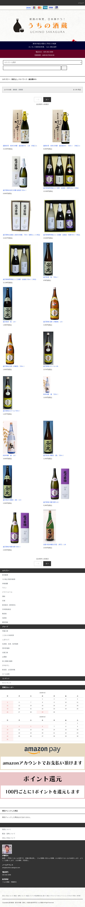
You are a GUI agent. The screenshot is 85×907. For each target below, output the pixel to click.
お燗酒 (4, 657)
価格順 (15, 89)
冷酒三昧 (5, 652)
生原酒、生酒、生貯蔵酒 (10, 644)
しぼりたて (5, 639)
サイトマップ (6, 683)
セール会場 (5, 674)
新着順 (21, 89)
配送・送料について (19, 895)
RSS (74, 895)
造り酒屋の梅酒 (7, 661)
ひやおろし (5, 665)
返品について (30, 895)
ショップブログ (67, 895)
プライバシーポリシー (56, 895)
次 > (47, 99)
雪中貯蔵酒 (5, 648)
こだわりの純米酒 (8, 635)
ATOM (78, 895)
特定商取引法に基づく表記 (42, 895)
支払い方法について (7, 895)
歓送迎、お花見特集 (8, 669)
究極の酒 (5, 631)
